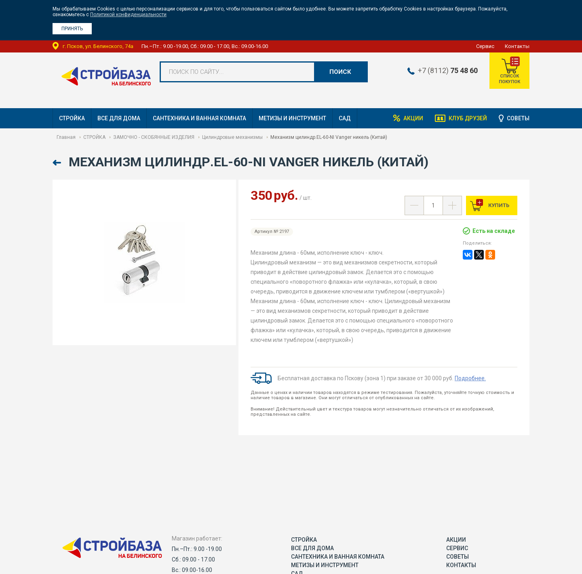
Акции (412, 118)
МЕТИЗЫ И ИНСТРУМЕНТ (292, 118)
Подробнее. (470, 378)
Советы (518, 118)
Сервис (485, 46)
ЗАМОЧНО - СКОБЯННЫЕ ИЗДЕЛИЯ (153, 137)
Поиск (340, 71)
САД (345, 118)
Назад (58, 163)
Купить (498, 205)
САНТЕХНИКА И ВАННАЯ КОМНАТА (199, 118)
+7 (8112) (447, 71)
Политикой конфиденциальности (128, 14)
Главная (66, 137)
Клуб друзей (467, 118)
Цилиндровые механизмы (232, 137)
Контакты (517, 46)
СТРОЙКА (72, 118)
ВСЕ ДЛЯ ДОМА (118, 118)
